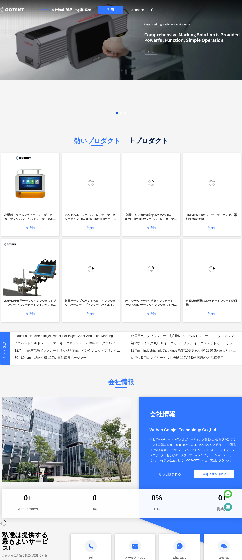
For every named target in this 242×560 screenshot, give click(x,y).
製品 (69, 10)
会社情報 (57, 10)
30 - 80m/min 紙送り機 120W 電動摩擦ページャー (51, 357)
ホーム (45, 10)
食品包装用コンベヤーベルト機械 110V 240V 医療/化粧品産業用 (177, 357)
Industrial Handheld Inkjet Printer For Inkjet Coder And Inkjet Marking (64, 336)
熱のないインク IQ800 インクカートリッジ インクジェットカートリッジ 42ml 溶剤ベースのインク (184, 343)
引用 (110, 10)
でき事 (78, 10)
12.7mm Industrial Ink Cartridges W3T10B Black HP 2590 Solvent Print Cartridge (184, 350)
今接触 (30, 228)
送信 (88, 10)
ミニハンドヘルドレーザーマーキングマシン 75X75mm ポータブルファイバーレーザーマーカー (68, 343)
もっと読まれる (170, 474)
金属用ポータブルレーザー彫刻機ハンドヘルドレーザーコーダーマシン (182, 336)
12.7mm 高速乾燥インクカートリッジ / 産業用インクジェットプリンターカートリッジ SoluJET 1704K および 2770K (68, 350)
